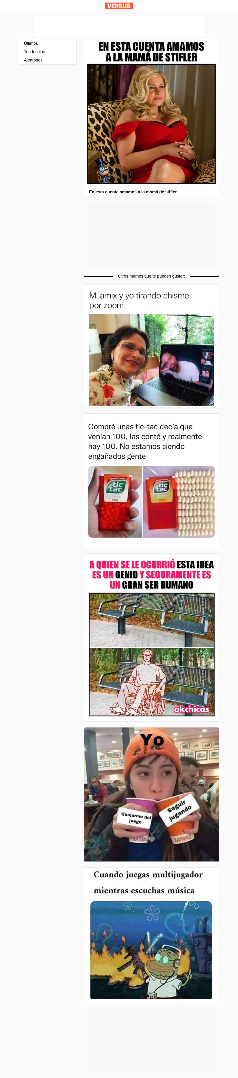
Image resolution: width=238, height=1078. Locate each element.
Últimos (31, 43)
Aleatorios (33, 60)
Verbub (119, 6)
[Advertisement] (119, 25)
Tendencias (34, 51)
